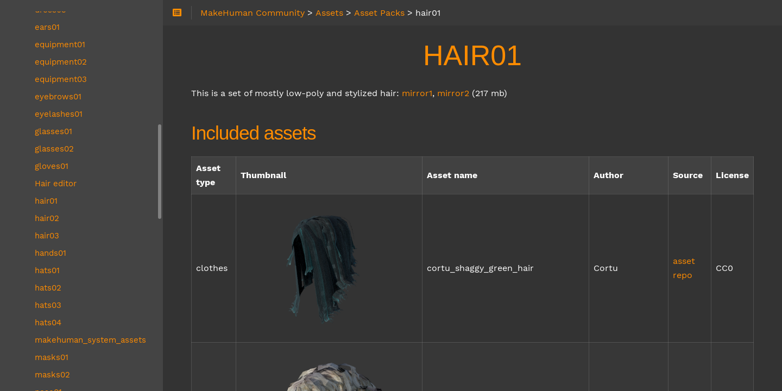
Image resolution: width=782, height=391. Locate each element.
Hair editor (56, 183)
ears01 (47, 27)
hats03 (48, 305)
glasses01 (53, 131)
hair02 (47, 218)
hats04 (48, 322)
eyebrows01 (58, 97)
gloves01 (51, 166)
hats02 (48, 288)
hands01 (50, 253)
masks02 (52, 375)
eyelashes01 (59, 114)
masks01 (51, 357)
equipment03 (61, 79)
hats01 (47, 270)
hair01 (46, 201)
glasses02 (54, 149)
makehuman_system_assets (90, 340)
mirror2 (453, 93)
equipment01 (60, 44)
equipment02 (61, 62)
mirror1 (417, 93)
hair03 (47, 236)
